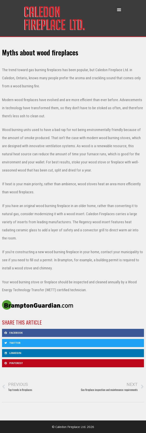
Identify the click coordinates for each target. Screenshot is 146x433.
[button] (119, 9)
